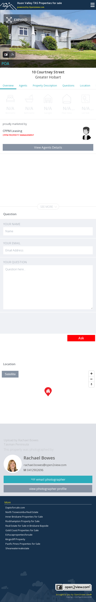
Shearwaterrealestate (17, 548)
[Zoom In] (91, 373)
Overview (8, 85)
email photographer (50, 479)
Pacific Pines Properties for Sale (22, 543)
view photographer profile (48, 489)
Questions (68, 85)
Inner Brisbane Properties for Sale (24, 516)
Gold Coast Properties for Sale (22, 530)
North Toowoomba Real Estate (21, 512)
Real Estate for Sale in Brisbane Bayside (26, 525)
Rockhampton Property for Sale (22, 521)
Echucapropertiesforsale (18, 534)
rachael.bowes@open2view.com (45, 465)
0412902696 (35, 470)
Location (85, 85)
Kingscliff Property (15, 539)
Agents (23, 85)
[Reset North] (91, 384)
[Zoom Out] (91, 379)
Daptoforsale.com (15, 507)
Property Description (45, 85)
